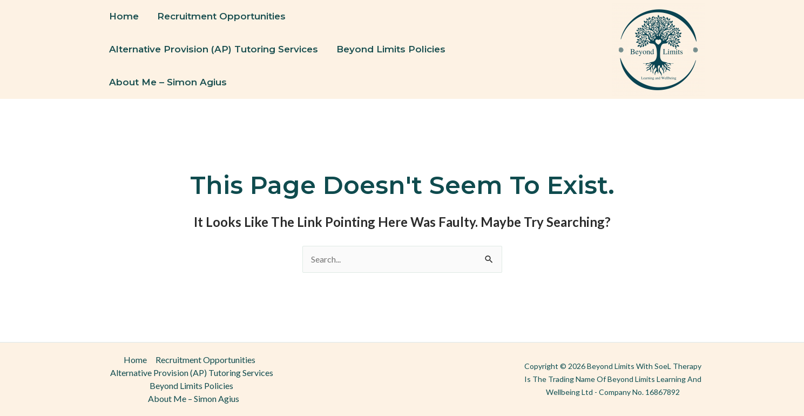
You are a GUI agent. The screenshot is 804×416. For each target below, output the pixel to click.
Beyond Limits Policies (390, 49)
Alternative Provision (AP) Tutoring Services (213, 49)
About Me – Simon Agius (168, 82)
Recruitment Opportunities (221, 16)
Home (124, 16)
